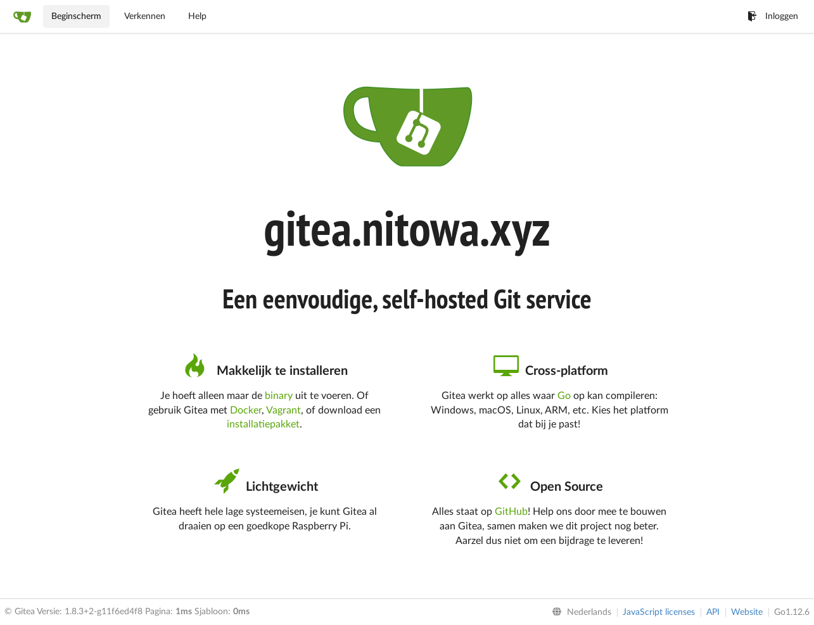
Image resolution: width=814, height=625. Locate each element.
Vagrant (283, 410)
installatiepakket (263, 424)
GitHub (511, 512)
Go (564, 396)
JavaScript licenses (659, 612)
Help (197, 16)
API (713, 612)
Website (747, 612)
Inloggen (772, 16)
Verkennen (144, 16)
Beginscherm (76, 16)
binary (279, 396)
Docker (246, 410)
